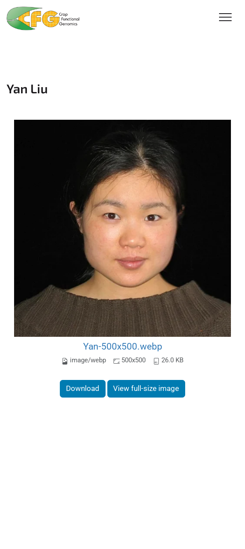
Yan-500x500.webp (122, 346)
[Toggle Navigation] (225, 18)
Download (82, 388)
